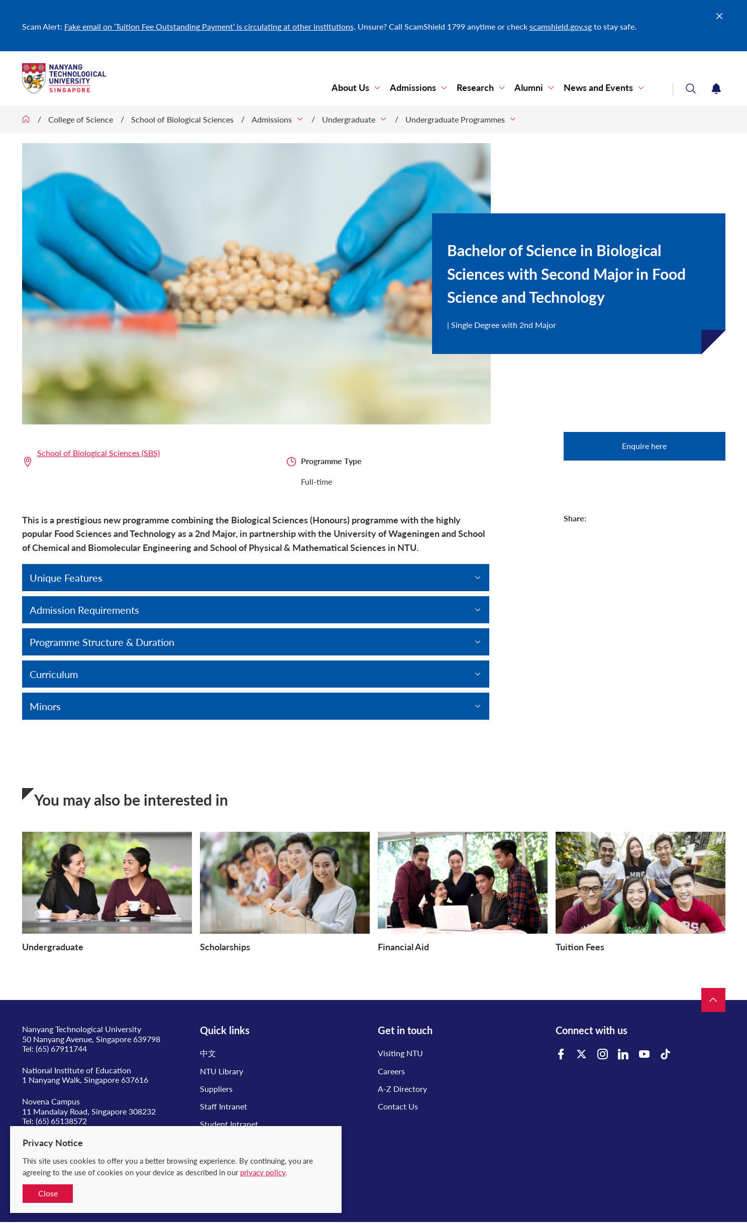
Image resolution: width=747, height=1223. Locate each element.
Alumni (528, 87)
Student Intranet (229, 1124)
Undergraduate (348, 119)
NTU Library (221, 1071)
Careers (391, 1071)
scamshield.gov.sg (560, 26)
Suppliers (216, 1088)
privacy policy (262, 1172)
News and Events (598, 87)
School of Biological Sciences (182, 119)
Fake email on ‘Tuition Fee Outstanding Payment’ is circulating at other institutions (209, 26)
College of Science (80, 119)
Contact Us (398, 1106)
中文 (208, 1053)
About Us (350, 87)
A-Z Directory (402, 1088)
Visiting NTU (400, 1053)
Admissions (413, 87)
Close (48, 1193)
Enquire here (644, 446)
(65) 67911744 (61, 1048)
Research (475, 87)
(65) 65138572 (61, 1121)
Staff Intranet (223, 1106)
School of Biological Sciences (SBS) (98, 453)
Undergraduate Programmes (455, 119)
